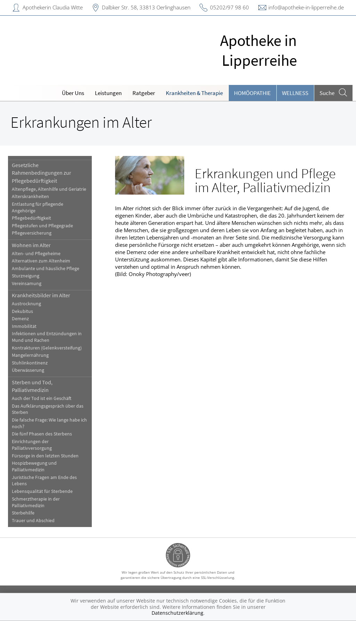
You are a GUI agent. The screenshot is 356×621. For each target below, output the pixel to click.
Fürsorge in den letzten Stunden (45, 456)
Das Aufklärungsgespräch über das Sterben (47, 409)
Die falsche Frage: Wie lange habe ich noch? (49, 423)
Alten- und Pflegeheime (36, 254)
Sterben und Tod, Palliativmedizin (32, 386)
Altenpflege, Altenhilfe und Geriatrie (49, 189)
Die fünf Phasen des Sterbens (42, 434)
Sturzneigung (25, 276)
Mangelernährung (30, 355)
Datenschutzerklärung (177, 613)
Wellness (295, 93)
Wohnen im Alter (31, 245)
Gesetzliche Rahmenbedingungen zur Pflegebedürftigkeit (41, 173)
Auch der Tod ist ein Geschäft (41, 398)
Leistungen (108, 93)
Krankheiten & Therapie (194, 93)
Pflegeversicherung (31, 233)
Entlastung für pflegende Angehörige (37, 207)
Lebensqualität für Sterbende (42, 491)
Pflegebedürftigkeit (31, 218)
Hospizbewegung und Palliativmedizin (34, 466)
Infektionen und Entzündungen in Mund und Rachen (47, 337)
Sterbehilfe (23, 513)
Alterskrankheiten (30, 196)
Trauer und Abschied (33, 521)
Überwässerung (28, 370)
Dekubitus (22, 311)
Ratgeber (143, 93)
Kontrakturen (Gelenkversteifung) (47, 348)
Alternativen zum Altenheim (41, 261)
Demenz (20, 319)
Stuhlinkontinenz (30, 363)
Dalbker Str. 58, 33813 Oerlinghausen (146, 7)
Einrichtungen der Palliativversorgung (32, 445)
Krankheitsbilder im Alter (41, 295)
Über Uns (73, 93)
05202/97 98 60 (229, 7)
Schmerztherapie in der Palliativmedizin (36, 502)
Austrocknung (26, 304)
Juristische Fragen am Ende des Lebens (44, 480)
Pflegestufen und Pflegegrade (42, 226)
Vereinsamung (26, 283)
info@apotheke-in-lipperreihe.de (306, 7)
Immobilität (24, 326)
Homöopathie (252, 93)
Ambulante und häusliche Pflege (45, 269)
